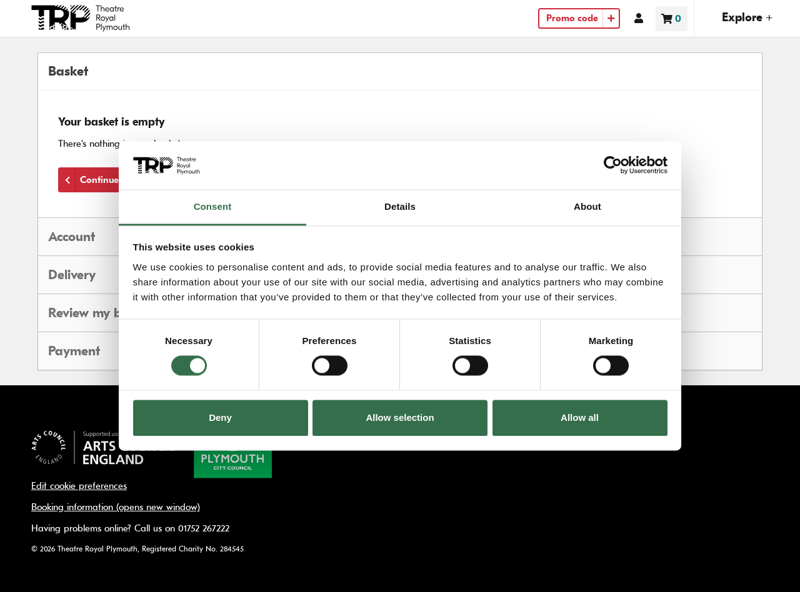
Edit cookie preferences (79, 486)
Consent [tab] (213, 206)
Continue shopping (120, 180)
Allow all (580, 417)
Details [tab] (400, 206)
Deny (220, 417)
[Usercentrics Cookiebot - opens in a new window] (613, 165)
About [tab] (587, 206)
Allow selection (400, 417)
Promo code (572, 18)
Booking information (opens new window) (115, 507)
